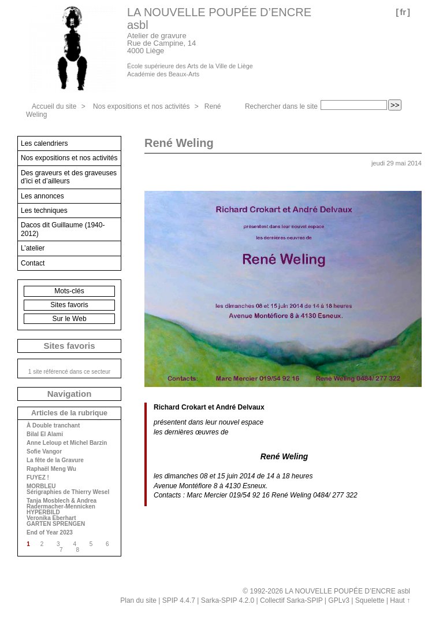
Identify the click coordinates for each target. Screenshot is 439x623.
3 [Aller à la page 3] (58, 544)
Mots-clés (69, 291)
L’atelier (32, 248)
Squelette (370, 600)
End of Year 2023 (50, 533)
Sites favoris (69, 305)
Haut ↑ (400, 600)
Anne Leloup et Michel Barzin (67, 443)
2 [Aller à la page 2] (42, 544)
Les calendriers (44, 143)
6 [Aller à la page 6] (107, 544)
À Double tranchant (53, 426)
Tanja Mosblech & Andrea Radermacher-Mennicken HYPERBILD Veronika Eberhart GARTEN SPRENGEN (61, 512)
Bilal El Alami (45, 434)
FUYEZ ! (38, 478)
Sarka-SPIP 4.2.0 (228, 600)
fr (403, 12)
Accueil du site (54, 106)
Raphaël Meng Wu (51, 469)
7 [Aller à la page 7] (61, 550)
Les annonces (42, 196)
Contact (32, 263)
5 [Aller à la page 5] (91, 544)
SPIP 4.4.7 (178, 600)
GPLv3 (338, 600)
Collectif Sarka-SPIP (291, 600)
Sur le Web (69, 319)
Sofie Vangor (44, 452)
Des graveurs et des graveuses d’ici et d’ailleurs (69, 177)
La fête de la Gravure (55, 460)
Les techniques (44, 211)
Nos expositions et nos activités (141, 106)
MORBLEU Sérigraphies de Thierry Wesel (68, 489)
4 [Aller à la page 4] (74, 544)
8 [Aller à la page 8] (77, 550)
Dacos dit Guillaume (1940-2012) (63, 229)
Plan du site (138, 600)
